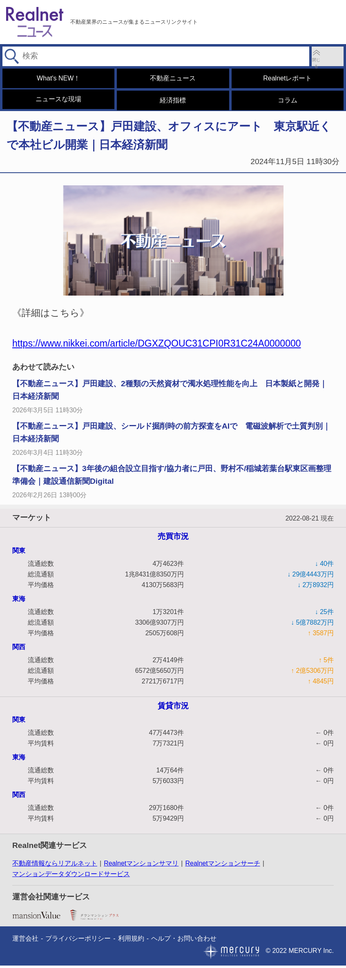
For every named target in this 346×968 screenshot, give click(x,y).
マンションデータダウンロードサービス (71, 876)
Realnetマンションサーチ (222, 865)
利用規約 (131, 940)
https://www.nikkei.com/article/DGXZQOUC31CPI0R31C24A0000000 (156, 345)
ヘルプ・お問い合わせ (184, 940)
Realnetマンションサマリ (141, 865)
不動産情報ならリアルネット (54, 865)
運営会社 (25, 940)
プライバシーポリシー (78, 940)
